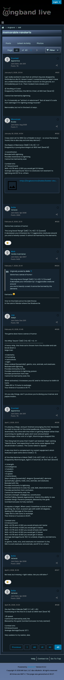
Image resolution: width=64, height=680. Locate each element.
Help (33, 658)
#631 (57, 72)
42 (50, 647)
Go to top (56, 658)
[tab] (8, 43)
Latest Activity (24, 43)
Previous (16, 647)
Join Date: (15, 64)
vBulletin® (32, 667)
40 (34, 647)
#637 (57, 570)
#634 (57, 266)
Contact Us (43, 658)
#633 (57, 222)
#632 (57, 133)
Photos (40, 43)
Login (56, 2)
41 (42, 647)
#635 (57, 329)
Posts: (13, 66)
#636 (57, 422)
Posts (8, 43)
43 (58, 647)
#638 (57, 605)
